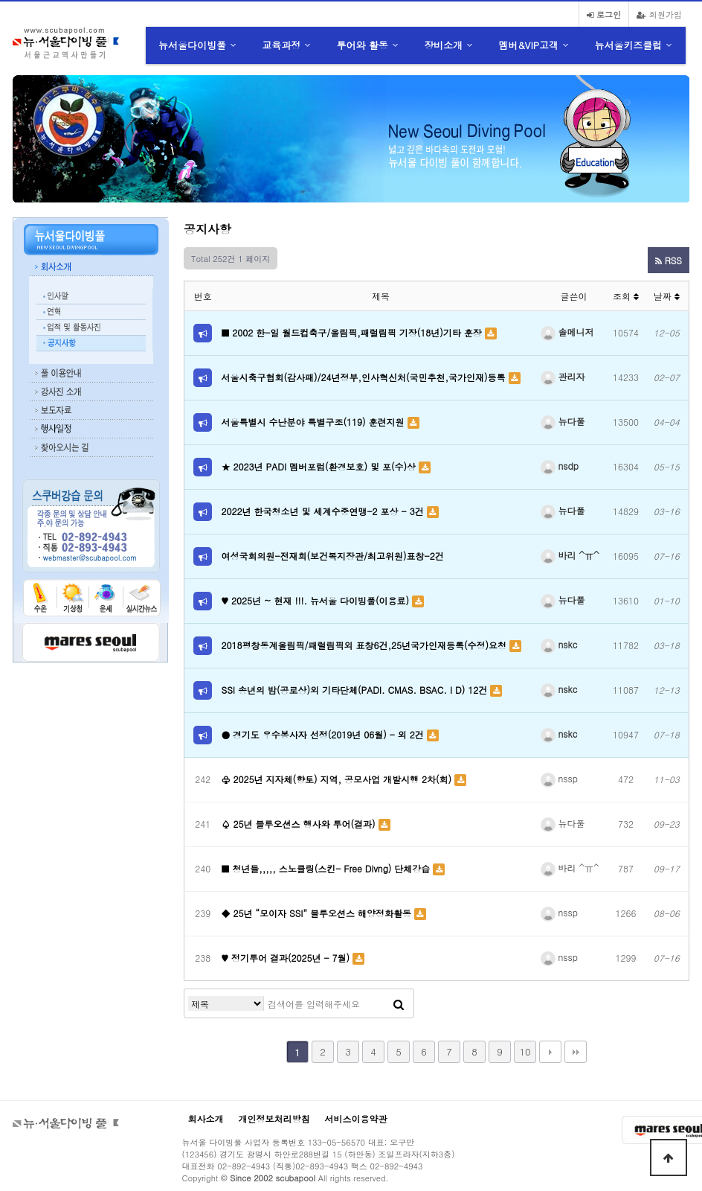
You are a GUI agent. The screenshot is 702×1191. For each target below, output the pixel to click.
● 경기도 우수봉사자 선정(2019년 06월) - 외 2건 (324, 734)
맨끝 (575, 1052)
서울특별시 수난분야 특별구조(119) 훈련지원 (315, 421)
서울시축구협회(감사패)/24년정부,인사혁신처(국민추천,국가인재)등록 (365, 377)
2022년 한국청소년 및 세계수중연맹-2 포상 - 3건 (324, 511)
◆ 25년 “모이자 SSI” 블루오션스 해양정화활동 (318, 913)
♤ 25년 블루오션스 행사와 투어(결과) (300, 823)
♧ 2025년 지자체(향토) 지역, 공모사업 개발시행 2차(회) (338, 779)
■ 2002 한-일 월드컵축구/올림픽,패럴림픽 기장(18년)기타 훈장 (353, 332)
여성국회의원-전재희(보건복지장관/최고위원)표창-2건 (333, 555)
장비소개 (443, 45)
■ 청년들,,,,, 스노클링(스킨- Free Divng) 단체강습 (328, 868)
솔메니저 (567, 331)
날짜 (667, 296)
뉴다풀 (563, 421)
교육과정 (281, 45)
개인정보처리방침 (274, 1118)
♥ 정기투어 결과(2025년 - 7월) (287, 957)
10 (524, 1051)
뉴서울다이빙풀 (192, 45)
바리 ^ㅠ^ (570, 555)
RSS (668, 260)
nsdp (560, 465)
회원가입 (659, 14)
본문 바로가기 (0, 0)
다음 (550, 1052)
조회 (626, 296)
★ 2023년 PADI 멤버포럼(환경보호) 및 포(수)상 (320, 466)
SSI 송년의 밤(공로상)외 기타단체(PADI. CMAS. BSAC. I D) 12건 (356, 689)
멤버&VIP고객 (528, 45)
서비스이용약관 (356, 1118)
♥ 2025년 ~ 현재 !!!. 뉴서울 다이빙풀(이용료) (317, 600)
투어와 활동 (362, 45)
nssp (559, 778)
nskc (559, 644)
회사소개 (206, 1118)
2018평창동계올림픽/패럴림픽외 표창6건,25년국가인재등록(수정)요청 (366, 645)
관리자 (563, 376)
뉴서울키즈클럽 (628, 45)
